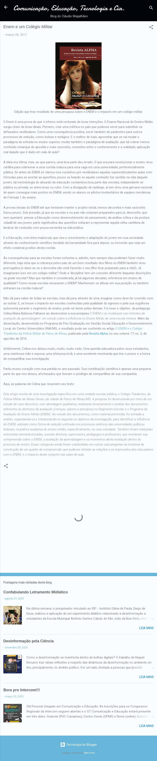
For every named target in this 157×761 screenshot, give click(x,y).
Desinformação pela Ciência (28, 641)
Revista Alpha (98, 333)
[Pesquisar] (151, 8)
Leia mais (146, 628)
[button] (151, 28)
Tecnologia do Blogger (78, 745)
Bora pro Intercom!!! (21, 690)
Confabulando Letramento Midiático (35, 592)
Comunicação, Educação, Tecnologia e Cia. (69, 8)
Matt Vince (89, 753)
